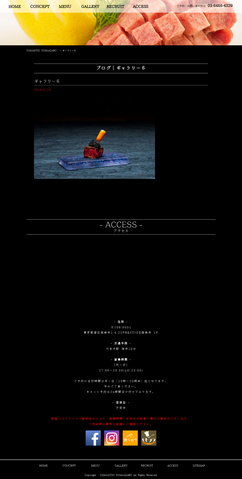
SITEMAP (199, 465)
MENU (65, 7)
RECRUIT (115, 7)
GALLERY (90, 7)
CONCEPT (39, 7)
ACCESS (140, 7)
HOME (15, 7)
